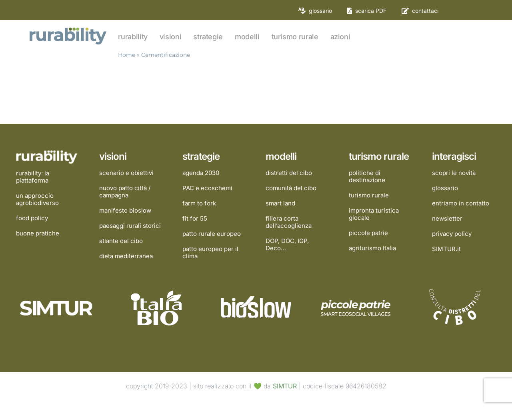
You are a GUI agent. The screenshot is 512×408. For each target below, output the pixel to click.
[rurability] (69, 28)
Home (126, 54)
